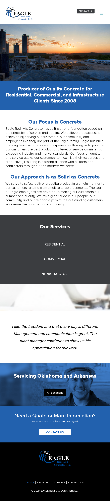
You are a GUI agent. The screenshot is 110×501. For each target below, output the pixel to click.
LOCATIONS (58, 483)
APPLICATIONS (85, 11)
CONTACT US (55, 432)
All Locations (55, 392)
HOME (30, 483)
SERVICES (42, 483)
